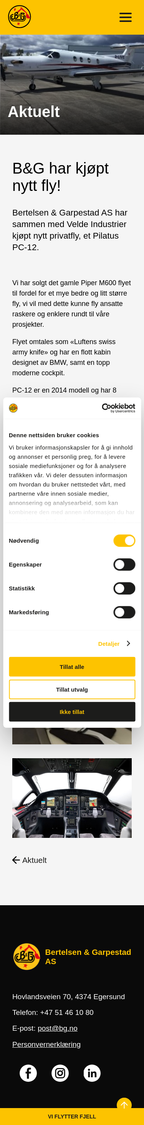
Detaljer (109, 643)
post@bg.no (58, 1028)
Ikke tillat (72, 712)
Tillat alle (72, 667)
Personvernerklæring (46, 1044)
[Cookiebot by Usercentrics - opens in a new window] (102, 408)
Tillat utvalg (72, 689)
